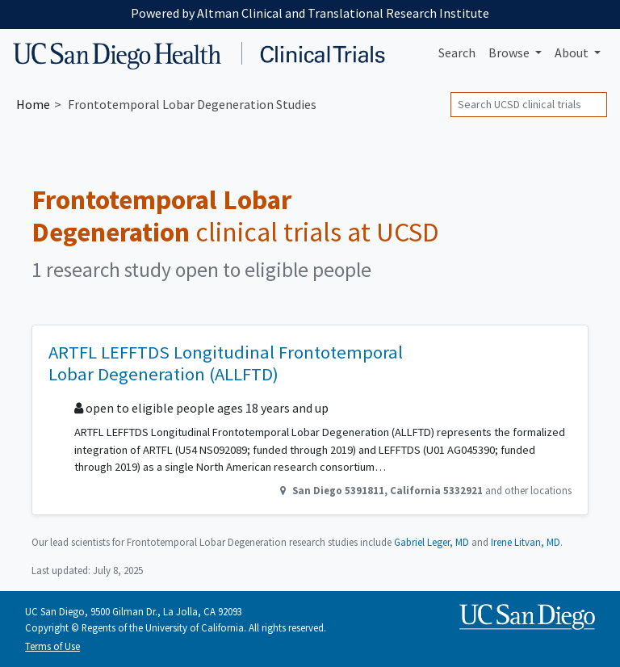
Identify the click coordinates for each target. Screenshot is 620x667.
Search (456, 52)
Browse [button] (510, 52)
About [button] (573, 52)
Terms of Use (52, 646)
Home (33, 104)
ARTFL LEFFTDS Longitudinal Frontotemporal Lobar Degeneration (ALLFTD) (225, 363)
